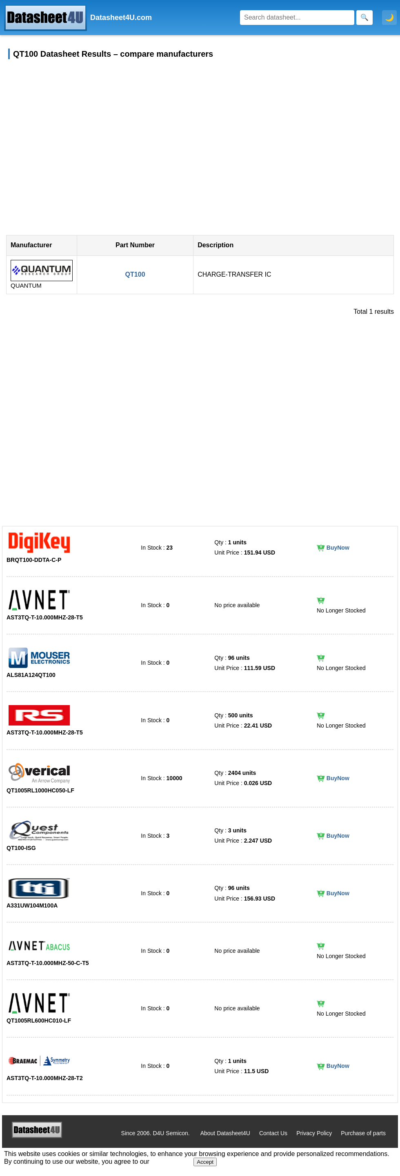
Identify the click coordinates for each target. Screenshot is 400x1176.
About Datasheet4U (225, 1133)
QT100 (135, 274)
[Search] (297, 17)
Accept (205, 1162)
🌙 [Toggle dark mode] (389, 17)
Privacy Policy (314, 1133)
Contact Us (273, 1133)
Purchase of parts (363, 1133)
